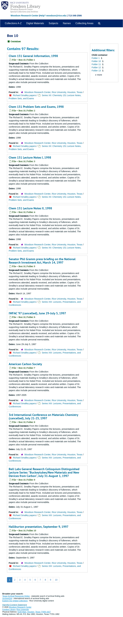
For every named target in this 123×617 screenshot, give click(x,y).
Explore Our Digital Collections (15, 601)
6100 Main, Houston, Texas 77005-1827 (34, 612)
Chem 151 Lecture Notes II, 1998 (30, 208)
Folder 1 (96, 58)
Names (67, 23)
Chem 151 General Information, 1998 (33, 56)
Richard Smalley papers (24, 95)
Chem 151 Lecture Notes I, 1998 (30, 157)
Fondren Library (8, 609)
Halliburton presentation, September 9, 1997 (38, 527)
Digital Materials (35, 23)
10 (56, 580)
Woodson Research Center (24, 15)
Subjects (53, 23)
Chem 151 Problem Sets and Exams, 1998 (36, 107)
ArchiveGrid (7, 598)
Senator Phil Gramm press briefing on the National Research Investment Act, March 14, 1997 (42, 260)
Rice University (23, 609)
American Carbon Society (25, 364)
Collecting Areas (84, 23)
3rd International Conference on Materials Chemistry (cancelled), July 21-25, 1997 (43, 416)
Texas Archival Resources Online (16, 596)
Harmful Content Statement (14, 605)
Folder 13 (97, 70)
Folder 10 (97, 61)
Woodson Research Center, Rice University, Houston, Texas (53, 92)
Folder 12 (97, 67)
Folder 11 (97, 64)
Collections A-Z (13, 23)
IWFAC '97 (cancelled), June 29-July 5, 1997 (37, 313)
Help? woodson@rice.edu (53, 15)
